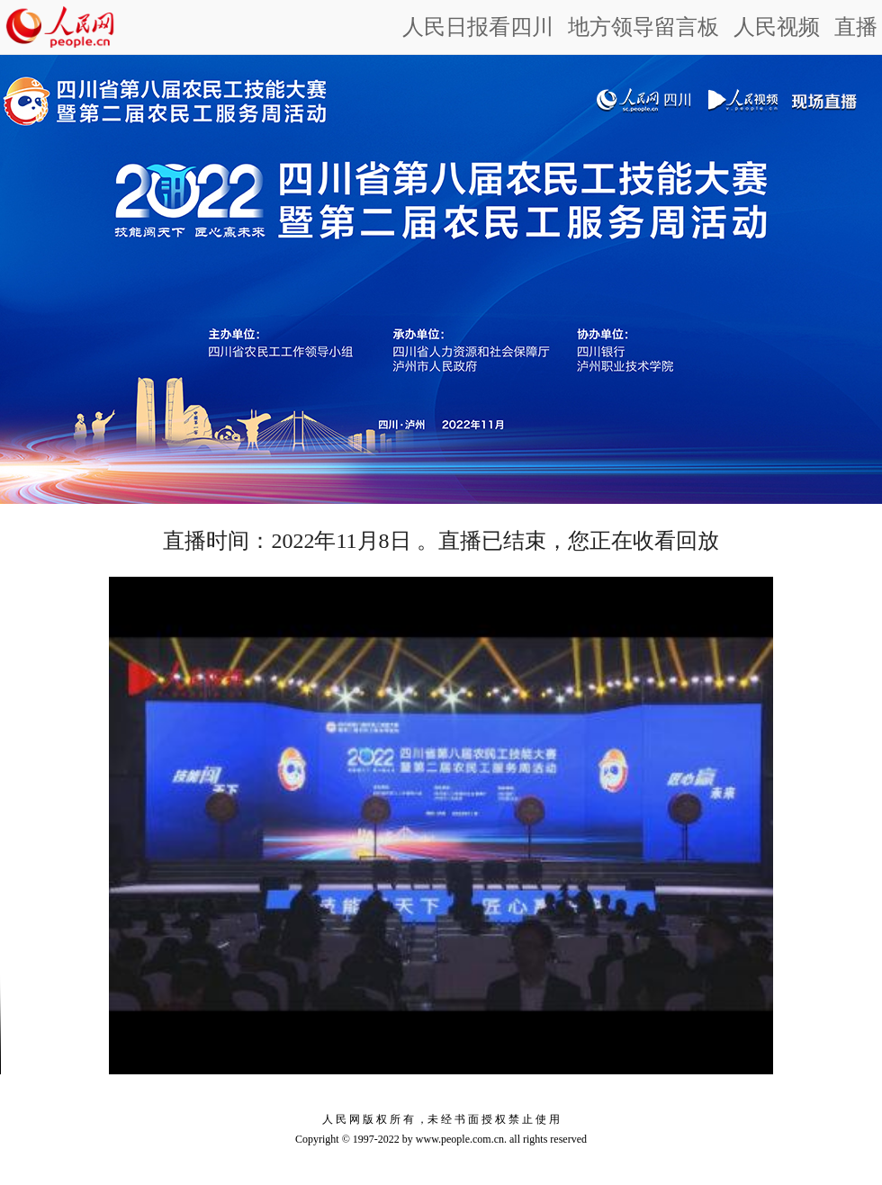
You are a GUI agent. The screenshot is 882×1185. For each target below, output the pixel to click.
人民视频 (777, 27)
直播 (856, 27)
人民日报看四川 (478, 27)
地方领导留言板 (643, 27)
